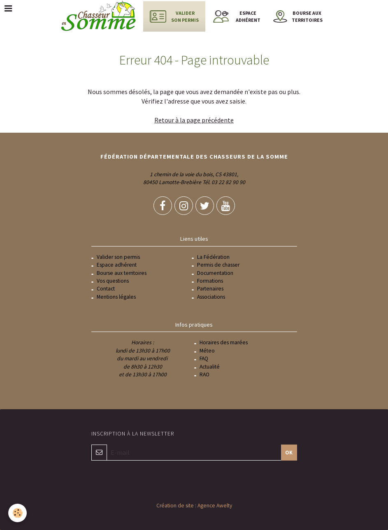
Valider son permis (118, 256)
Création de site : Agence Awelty (194, 505)
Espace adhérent (117, 264)
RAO (204, 374)
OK (289, 452)
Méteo (207, 350)
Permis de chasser (218, 264)
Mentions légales (116, 296)
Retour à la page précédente (194, 120)
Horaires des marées (224, 342)
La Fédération (213, 256)
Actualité (210, 366)
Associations (211, 296)
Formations (210, 280)
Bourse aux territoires (121, 273)
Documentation (215, 273)
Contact (106, 288)
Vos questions (113, 280)
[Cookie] (17, 513)
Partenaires (210, 288)
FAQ (204, 358)
